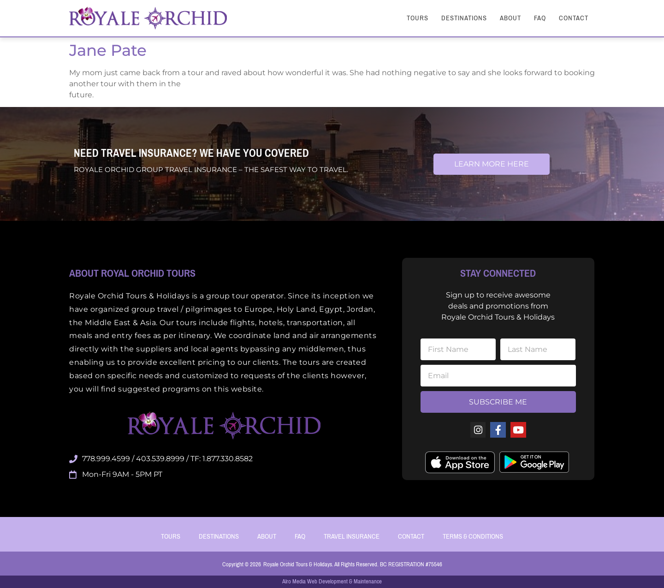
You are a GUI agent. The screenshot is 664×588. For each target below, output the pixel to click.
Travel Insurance (351, 536)
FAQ (540, 18)
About (510, 18)
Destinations (464, 18)
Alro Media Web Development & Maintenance (332, 581)
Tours (417, 18)
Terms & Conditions (473, 536)
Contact (573, 18)
